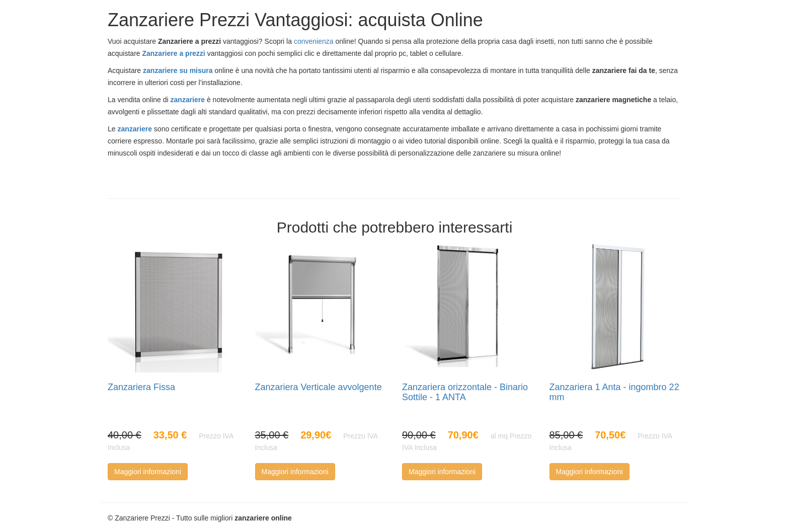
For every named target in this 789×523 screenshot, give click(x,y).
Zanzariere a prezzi (173, 53)
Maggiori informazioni (147, 472)
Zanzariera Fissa (141, 387)
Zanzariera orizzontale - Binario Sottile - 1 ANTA (465, 392)
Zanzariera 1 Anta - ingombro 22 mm (614, 392)
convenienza (314, 41)
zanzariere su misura (178, 70)
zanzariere (188, 100)
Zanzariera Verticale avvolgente (318, 387)
